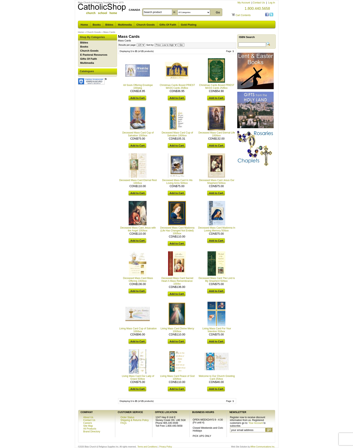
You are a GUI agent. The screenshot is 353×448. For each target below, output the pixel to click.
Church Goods (145, 24)
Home (84, 24)
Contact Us (259, 2)
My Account (244, 2)
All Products (89, 428)
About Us (88, 417)
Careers (87, 423)
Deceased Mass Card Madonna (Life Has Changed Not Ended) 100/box (177, 230)
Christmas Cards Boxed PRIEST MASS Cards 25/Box (177, 86)
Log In (271, 2)
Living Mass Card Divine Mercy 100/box (177, 330)
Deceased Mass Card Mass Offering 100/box (138, 279)
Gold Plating (189, 24)
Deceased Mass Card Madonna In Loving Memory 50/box (216, 229)
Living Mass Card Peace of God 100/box (177, 377)
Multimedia (125, 24)
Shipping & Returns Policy (135, 420)
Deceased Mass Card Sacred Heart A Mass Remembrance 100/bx (177, 281)
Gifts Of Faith (168, 24)
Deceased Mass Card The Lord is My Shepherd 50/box (217, 279)
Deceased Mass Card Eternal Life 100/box (217, 134)
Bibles (109, 24)
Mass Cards (109, 32)
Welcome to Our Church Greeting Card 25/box (217, 377)
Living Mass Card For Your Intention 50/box (216, 330)
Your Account (256, 423)
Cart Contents (243, 15)
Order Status (127, 417)
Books (97, 24)
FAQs (124, 423)
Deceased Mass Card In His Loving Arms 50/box (177, 181)
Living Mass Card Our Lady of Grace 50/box (138, 377)
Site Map (88, 425)
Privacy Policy (165, 447)
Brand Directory (91, 431)
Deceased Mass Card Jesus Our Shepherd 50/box (216, 181)
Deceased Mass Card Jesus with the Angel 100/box (138, 229)
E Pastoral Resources (94, 54)
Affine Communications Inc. (262, 447)
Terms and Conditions (147, 447)
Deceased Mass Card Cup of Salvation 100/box (138, 134)
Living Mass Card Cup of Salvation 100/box (138, 330)
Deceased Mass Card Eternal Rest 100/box (138, 181)
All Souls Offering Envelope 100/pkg (138, 86)
